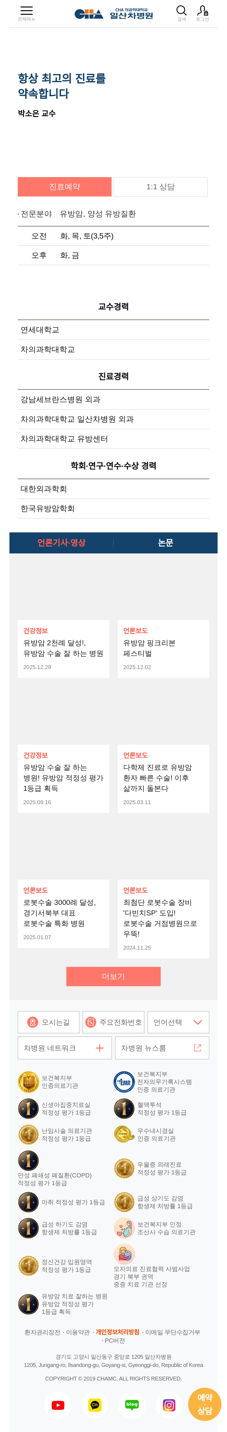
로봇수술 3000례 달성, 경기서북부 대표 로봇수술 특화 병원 (59, 913)
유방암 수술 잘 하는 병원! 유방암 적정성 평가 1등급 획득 (63, 778)
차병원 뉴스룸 (143, 1048)
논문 (165, 543)
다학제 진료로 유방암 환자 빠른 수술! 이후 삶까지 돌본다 (157, 778)
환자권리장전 (42, 1332)
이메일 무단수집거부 (172, 1332)
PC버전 (115, 1340)
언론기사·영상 (61, 543)
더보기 (113, 976)
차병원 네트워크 (50, 1048)
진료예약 (64, 186)
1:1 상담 (161, 186)
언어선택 (167, 1022)
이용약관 (78, 1332)
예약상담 (204, 1405)
